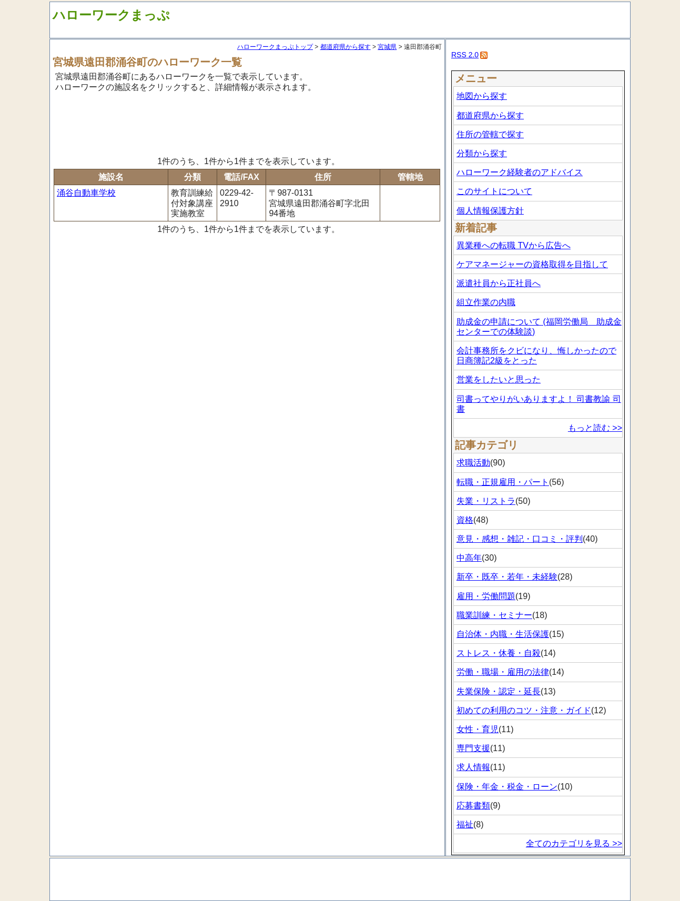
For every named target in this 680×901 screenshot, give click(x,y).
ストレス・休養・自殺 (498, 653)
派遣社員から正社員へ (498, 283)
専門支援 (473, 748)
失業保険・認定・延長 (498, 691)
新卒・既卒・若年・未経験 (506, 576)
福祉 (464, 824)
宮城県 (387, 46)
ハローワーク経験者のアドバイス (519, 172)
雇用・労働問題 (485, 596)
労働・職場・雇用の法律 (502, 671)
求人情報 (473, 767)
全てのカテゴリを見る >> (574, 843)
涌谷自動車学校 (86, 192)
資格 (464, 519)
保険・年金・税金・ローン (506, 786)
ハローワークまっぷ (111, 15)
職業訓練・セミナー (494, 615)
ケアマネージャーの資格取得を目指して (532, 264)
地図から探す (481, 96)
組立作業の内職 (485, 302)
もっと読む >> (595, 427)
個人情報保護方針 (490, 210)
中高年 (469, 557)
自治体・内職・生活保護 (502, 634)
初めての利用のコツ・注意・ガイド (523, 710)
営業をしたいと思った (498, 379)
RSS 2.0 (465, 54)
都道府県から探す (345, 46)
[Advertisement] (247, 122)
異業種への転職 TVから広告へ (513, 245)
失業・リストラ (485, 501)
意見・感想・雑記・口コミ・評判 (519, 538)
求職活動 (473, 462)
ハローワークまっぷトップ (275, 46)
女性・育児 (477, 729)
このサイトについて (494, 191)
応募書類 (473, 805)
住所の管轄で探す (490, 134)
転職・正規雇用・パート (502, 482)
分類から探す (481, 153)
